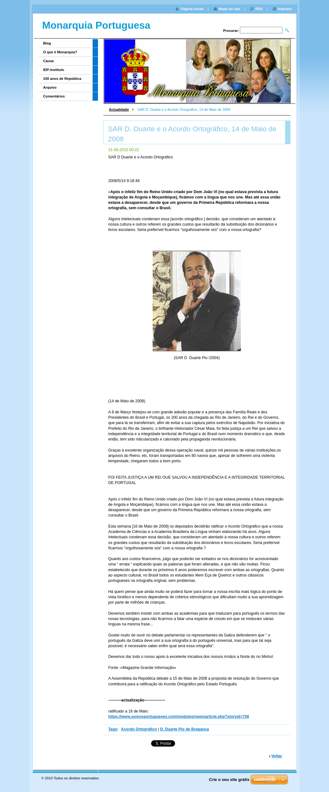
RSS (259, 9)
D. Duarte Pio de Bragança (184, 729)
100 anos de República (62, 78)
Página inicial (192, 9)
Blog (47, 43)
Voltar (276, 756)
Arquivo (50, 87)
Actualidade (119, 109)
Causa (48, 61)
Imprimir (285, 9)
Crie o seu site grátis (229, 779)
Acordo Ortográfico (139, 729)
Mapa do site (229, 9)
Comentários (54, 96)
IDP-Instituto (53, 70)
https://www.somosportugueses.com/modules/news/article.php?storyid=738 (178, 716)
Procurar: (231, 31)
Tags (112, 729)
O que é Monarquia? (60, 52)
